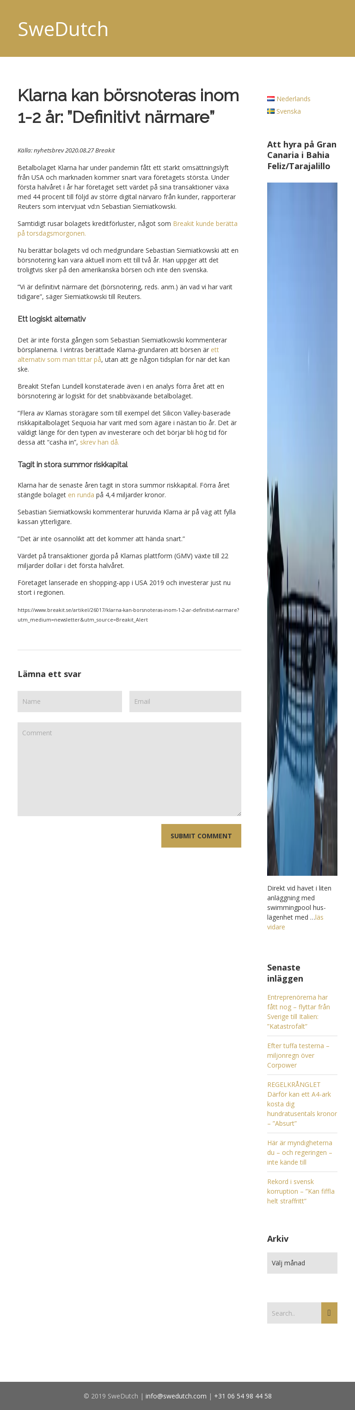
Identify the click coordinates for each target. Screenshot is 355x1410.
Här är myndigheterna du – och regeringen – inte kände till (299, 1152)
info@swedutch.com (176, 1396)
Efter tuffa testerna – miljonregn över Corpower (298, 1055)
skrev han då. (100, 442)
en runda (81, 494)
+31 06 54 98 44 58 (243, 1396)
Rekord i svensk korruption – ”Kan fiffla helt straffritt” (301, 1191)
